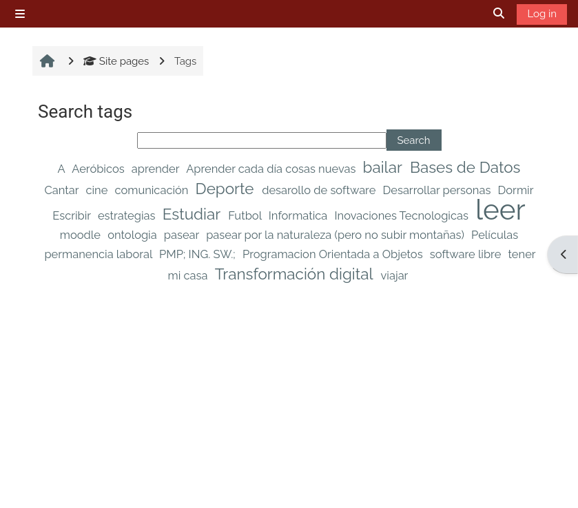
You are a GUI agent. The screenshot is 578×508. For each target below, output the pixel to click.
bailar (384, 167)
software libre (467, 254)
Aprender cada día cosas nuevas (272, 169)
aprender (157, 169)
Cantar (63, 190)
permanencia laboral (99, 254)
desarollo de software (320, 190)
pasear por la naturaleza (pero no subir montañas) (336, 235)
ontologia (133, 235)
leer (500, 209)
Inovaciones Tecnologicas (402, 215)
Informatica (300, 215)
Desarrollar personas (437, 190)
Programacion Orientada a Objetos (334, 254)
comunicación (153, 190)
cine (97, 190)
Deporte (227, 189)
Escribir (73, 215)
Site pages (116, 61)
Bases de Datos (465, 167)
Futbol (246, 215)
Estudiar (194, 214)
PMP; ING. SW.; (198, 254)
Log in (542, 14)
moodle (81, 235)
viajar (395, 275)
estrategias (128, 215)
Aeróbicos (99, 169)
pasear (183, 235)
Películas (494, 235)
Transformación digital (296, 274)
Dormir (516, 190)
